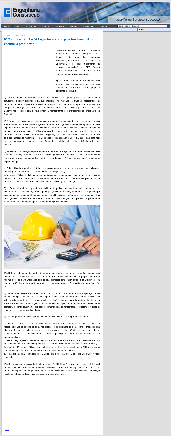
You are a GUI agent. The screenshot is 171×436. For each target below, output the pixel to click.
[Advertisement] (29, 71)
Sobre (18, 26)
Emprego (46, 26)
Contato (104, 26)
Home (7, 26)
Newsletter (31, 26)
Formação (60, 26)
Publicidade (89, 26)
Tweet (7, 430)
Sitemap (74, 26)
